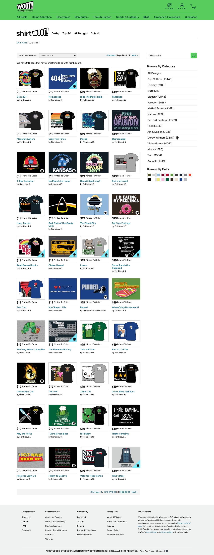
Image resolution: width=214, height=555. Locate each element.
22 (123, 492)
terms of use (151, 532)
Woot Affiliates (114, 517)
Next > (135, 55)
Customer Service (53, 517)
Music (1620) (155, 149)
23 (126, 492)
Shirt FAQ (49, 534)
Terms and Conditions (117, 521)
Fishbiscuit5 (25, 100)
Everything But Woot (86, 530)
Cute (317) (153, 90)
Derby (55, 33)
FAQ (24, 526)
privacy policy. (166, 532)
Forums (169, 6)
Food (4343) (155, 126)
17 (110, 492)
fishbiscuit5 (88, 100)
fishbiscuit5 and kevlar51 (94, 310)
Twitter (80, 521)
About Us (26, 517)
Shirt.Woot (32, 32)
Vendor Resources (115, 534)
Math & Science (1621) (161, 108)
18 (112, 492)
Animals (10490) (157, 161)
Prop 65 (110, 526)
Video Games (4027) (160, 143)
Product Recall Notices (56, 530)
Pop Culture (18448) (160, 79)
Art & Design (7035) (159, 131)
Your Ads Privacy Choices (152, 551)
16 (107, 492)
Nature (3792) (156, 114)
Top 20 (67, 33)
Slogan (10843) (156, 96)
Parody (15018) (156, 102)
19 (115, 492)
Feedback (26, 530)
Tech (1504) (154, 155)
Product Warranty (53, 526)
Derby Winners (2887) (160, 137)
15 (105, 492)
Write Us (49, 539)
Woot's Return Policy (55, 521)
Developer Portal (84, 534)
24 (129, 492)
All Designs (81, 33)
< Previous (110, 55)
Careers (25, 521)
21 (120, 492)
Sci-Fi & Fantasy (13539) (162, 120)
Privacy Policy (113, 530)
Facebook (81, 517)
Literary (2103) (156, 85)
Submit (95, 33)
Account (181, 6)
